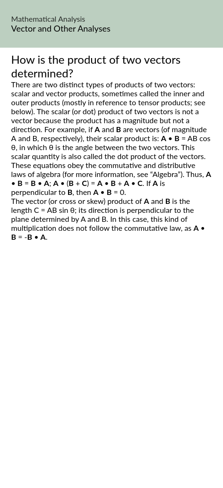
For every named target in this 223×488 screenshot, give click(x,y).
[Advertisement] (111, 375)
